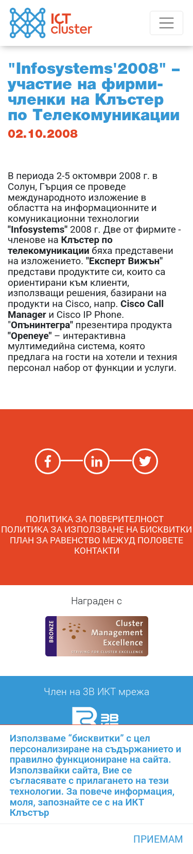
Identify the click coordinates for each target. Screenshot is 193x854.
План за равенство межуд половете (96, 540)
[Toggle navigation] (166, 23)
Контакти (96, 550)
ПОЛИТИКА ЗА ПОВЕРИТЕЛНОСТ (97, 519)
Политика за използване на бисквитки (96, 529)
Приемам (158, 839)
